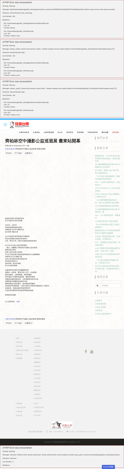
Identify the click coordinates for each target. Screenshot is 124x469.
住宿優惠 (19, 358)
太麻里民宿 (38, 350)
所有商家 (80, 132)
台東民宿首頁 (24, 132)
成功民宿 (37, 382)
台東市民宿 (38, 398)
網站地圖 (105, 132)
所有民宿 (69, 132)
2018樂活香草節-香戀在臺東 (106, 221)
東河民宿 (37, 370)
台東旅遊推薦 (100, 304)
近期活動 (115, 132)
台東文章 (12, 149)
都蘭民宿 (37, 362)
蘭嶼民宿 (37, 390)
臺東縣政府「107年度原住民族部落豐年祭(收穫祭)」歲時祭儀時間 (107, 158)
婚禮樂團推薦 (10, 132)
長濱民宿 (37, 354)
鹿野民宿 (37, 374)
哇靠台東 (19, 354)
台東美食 (36, 132)
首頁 (6, 149)
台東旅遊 (19, 403)
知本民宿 (37, 366)
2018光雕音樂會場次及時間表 (107, 206)
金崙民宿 (37, 342)
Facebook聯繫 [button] (108, 467)
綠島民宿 (37, 358)
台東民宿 (98, 310)
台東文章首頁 (10, 319)
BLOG (60, 132)
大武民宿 (37, 346)
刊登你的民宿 (93, 132)
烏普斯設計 (38, 411)
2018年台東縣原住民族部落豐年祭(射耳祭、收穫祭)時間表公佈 (107, 268)
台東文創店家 (20, 407)
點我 (18, 301)
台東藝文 (98, 300)
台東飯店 (37, 394)
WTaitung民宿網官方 (103, 314)
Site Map (37, 415)
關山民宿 (37, 386)
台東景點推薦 (49, 132)
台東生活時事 (100, 307)
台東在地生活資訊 (22, 350)
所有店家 (19, 346)
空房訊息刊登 (39, 407)
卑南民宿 (37, 338)
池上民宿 (37, 378)
